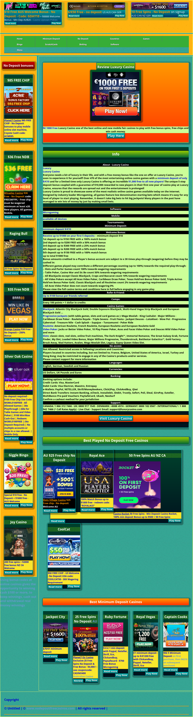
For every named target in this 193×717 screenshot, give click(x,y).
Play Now (56, 23)
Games (146, 38)
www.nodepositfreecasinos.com (50, 708)
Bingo (20, 44)
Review (78, 680)
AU (95, 621)
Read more (10, 23)
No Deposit (83, 38)
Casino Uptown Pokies (45, 19)
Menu (20, 50)
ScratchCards (51, 44)
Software (114, 44)
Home (19, 38)
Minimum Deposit (51, 38)
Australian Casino (83, 676)
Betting (83, 44)
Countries (114, 38)
